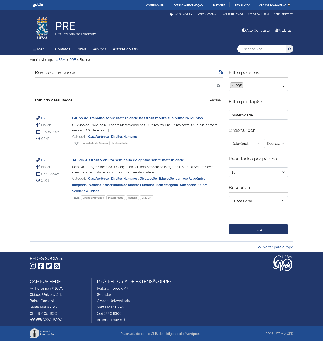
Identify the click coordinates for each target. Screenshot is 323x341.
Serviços (99, 48)
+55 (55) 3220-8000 (46, 319)
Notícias (95, 184)
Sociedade (188, 184)
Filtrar (258, 229)
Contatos (62, 48)
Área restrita (283, 14)
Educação (167, 178)
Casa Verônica (99, 136)
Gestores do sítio (124, 48)
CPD (290, 333)
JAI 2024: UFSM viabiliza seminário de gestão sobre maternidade (128, 159)
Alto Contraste (256, 30)
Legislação (242, 5)
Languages (180, 14)
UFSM (278, 333)
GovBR (38, 5)
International (207, 14)
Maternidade (120, 143)
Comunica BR (155, 5)
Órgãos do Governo (272, 5)
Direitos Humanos (124, 136)
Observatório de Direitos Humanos (129, 184)
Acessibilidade (232, 14)
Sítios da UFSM (258, 14)
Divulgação (148, 178)
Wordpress (193, 333)
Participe (219, 5)
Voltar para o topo (275, 246)
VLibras (283, 30)
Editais (81, 48)
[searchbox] (245, 85)
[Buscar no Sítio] (261, 49)
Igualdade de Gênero (95, 143)
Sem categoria (167, 184)
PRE (44, 118)
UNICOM (147, 197)
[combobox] (258, 86)
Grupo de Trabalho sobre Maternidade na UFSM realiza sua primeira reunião (137, 117)
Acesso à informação (188, 5)
